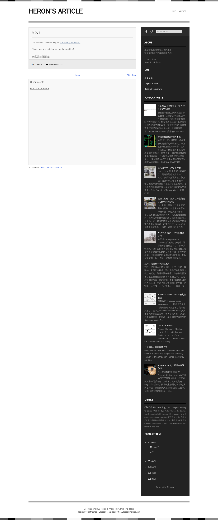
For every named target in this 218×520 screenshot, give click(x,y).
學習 (155, 411)
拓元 (150, 423)
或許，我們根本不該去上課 (157, 263)
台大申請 (171, 420)
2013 (150, 478)
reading (161, 407)
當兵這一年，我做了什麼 (169, 167)
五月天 (170, 417)
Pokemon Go (174, 411)
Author (182, 11)
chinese (150, 407)
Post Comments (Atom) (51, 167)
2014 (150, 473)
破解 (175, 423)
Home (173, 11)
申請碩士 (165, 423)
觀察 (150, 426)
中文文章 (148, 78)
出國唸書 (153, 420)
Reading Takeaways (153, 89)
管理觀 (179, 423)
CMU (169, 407)
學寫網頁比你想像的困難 (169, 136)
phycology (175, 414)
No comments (55, 64)
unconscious (162, 417)
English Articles (151, 83)
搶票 (154, 423)
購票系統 (155, 426)
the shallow (153, 417)
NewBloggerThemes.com (129, 512)
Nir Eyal (161, 411)
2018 (150, 442)
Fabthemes (92, 512)
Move (36, 33)
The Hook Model (165, 325)
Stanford (183, 411)
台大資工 (179, 420)
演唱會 (158, 423)
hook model (166, 414)
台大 (166, 420)
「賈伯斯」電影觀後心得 (155, 347)
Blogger (170, 487)
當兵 (171, 423)
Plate (167, 411)
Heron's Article (55, 11)
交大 (175, 417)
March (153, 447)
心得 (146, 423)
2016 (150, 461)
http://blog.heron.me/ (70, 42)
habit (159, 414)
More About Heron (152, 62)
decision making (150, 414)
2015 (150, 467)
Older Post (131, 75)
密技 (184, 420)
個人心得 (180, 417)
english (175, 407)
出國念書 (160, 420)
